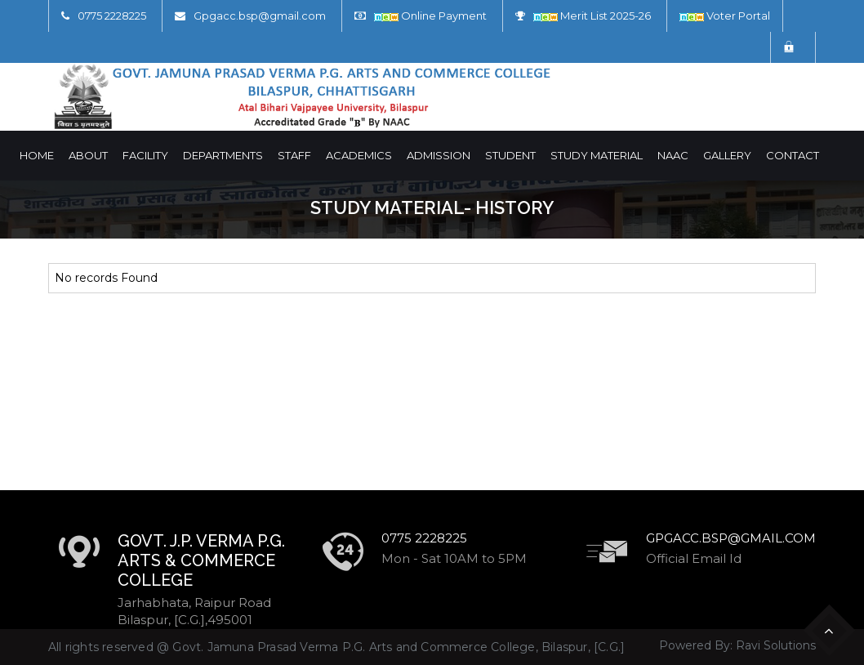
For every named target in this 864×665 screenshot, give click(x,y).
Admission (438, 155)
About (88, 155)
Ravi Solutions (776, 645)
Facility (145, 155)
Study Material (596, 155)
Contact (792, 155)
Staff (294, 155)
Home (37, 155)
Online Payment (430, 15)
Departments (223, 155)
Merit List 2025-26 (592, 15)
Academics (359, 155)
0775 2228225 (112, 15)
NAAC (672, 155)
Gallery (727, 155)
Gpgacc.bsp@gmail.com (260, 15)
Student (510, 155)
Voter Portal (724, 15)
